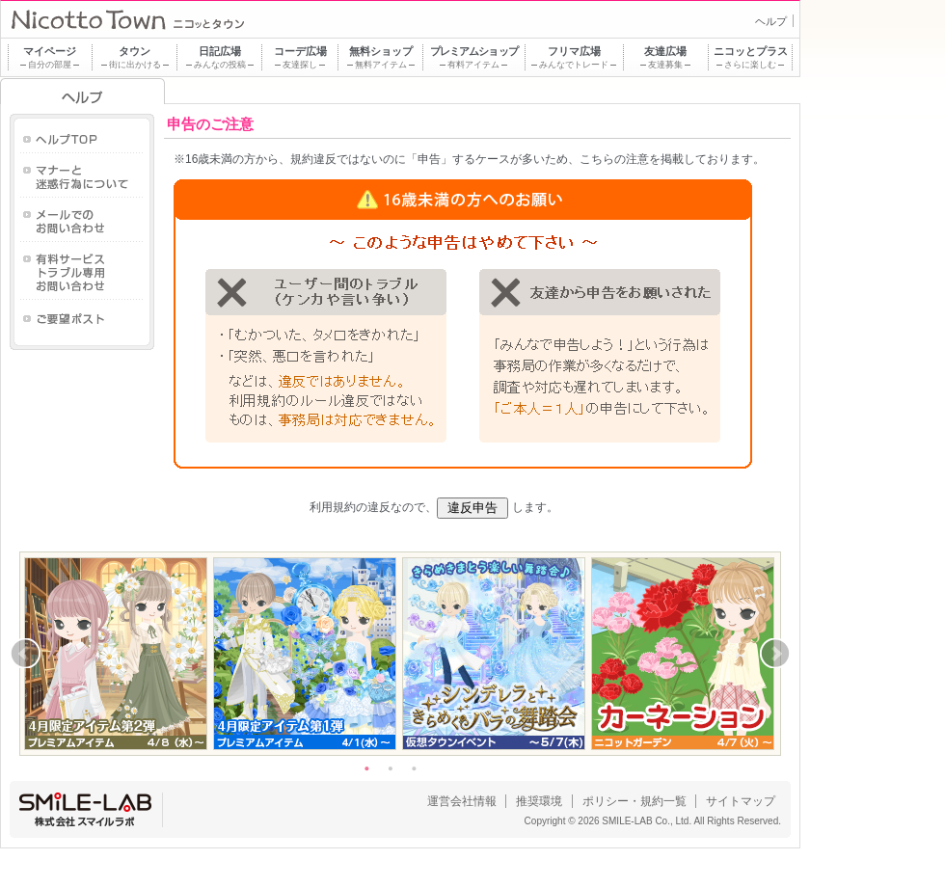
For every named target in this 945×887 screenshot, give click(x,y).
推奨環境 (539, 801)
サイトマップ (740, 801)
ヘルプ (771, 21)
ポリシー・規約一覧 (634, 801)
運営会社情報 (462, 801)
